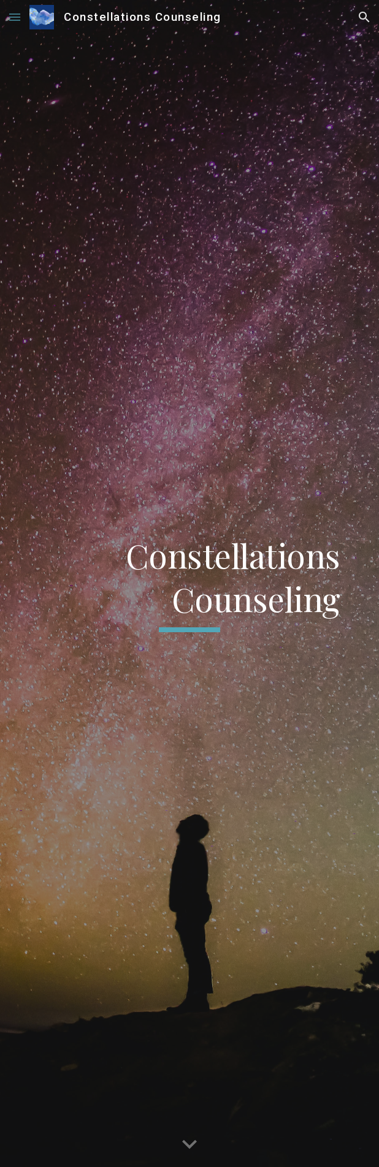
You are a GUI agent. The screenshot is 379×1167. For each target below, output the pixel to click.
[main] (189, 584)
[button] (14, 17)
